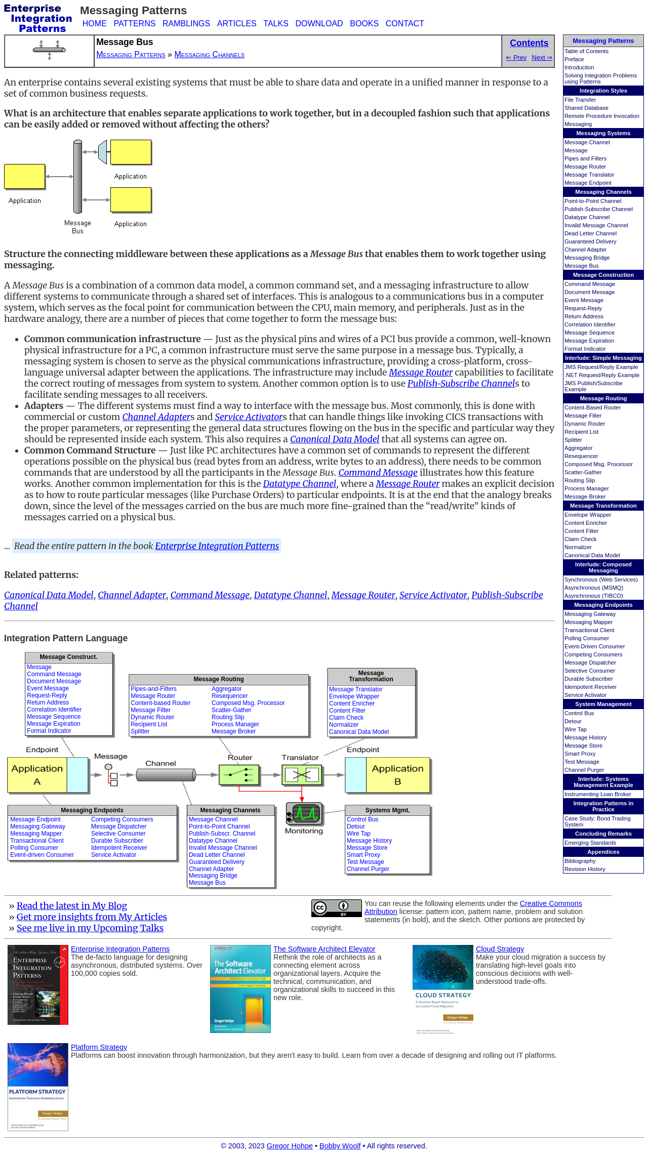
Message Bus (581, 266)
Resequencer (581, 456)
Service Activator (585, 695)
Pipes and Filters (585, 158)
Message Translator (589, 175)
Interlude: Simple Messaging (603, 358)
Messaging (578, 124)
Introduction (579, 67)
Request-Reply (583, 308)
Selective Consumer (589, 671)
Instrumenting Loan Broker (597, 794)
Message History (585, 737)
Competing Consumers (593, 654)
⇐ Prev (516, 57)
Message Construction (603, 275)
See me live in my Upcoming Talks (90, 928)
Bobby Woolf (339, 1146)
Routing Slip (579, 480)
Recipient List (581, 432)
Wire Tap (575, 729)
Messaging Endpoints (603, 605)
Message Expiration (589, 341)
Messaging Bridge (587, 258)
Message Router (585, 166)
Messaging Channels (603, 192)
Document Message (589, 292)
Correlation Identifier (590, 324)
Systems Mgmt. (388, 810)
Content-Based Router (592, 407)
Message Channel (587, 142)
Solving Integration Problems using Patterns (600, 78)
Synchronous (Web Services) (601, 579)
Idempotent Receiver (590, 687)
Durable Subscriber (588, 679)
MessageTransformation (371, 676)
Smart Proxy (580, 754)
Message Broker (584, 496)
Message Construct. (68, 656)
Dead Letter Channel (590, 233)
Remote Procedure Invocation (601, 116)
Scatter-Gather (582, 472)
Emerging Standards (590, 843)
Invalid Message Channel (596, 225)
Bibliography (580, 861)
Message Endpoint (588, 183)
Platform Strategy (99, 1047)
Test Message (581, 762)
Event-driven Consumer (42, 854)
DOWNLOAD (319, 23)
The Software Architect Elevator (324, 949)
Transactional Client (589, 630)
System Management (603, 704)
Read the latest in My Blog (72, 906)
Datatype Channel (587, 217)
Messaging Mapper (588, 622)
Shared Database (586, 108)
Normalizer (578, 547)
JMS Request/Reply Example (601, 367)
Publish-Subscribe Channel (598, 209)
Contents (529, 43)
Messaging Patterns (603, 41)
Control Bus (579, 713)
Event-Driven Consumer (594, 646)
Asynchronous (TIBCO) (593, 596)
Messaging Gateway (590, 614)
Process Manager (586, 488)
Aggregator (578, 448)
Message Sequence (589, 332)
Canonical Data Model (592, 555)
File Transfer (580, 100)
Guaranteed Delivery (590, 241)
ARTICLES (237, 23)
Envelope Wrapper (587, 515)
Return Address (583, 316)
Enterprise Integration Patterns (217, 546)
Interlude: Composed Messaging (603, 567)
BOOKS (364, 23)
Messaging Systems (604, 133)
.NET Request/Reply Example (601, 375)
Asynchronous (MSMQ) (593, 588)
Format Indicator (584, 349)
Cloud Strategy (500, 949)
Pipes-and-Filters (154, 688)
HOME (95, 23)
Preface (574, 59)
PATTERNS (134, 23)
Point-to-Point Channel (593, 201)
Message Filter (582, 415)
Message (575, 150)
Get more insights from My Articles (92, 917)
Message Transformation (603, 506)
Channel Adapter (585, 249)
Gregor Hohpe (290, 1146)
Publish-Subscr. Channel (222, 833)
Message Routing (603, 398)
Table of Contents (586, 51)
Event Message (583, 300)
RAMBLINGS (186, 23)
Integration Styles (603, 91)
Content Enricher (585, 523)
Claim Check (580, 539)
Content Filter (581, 531)
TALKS (276, 23)
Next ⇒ (542, 57)
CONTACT (405, 23)
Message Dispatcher (590, 662)
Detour (573, 721)
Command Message (589, 284)
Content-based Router (160, 703)
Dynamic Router (584, 424)
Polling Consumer (586, 638)
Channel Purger (584, 770)
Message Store (583, 745)
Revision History (584, 869)
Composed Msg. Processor (598, 464)
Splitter (573, 440)
